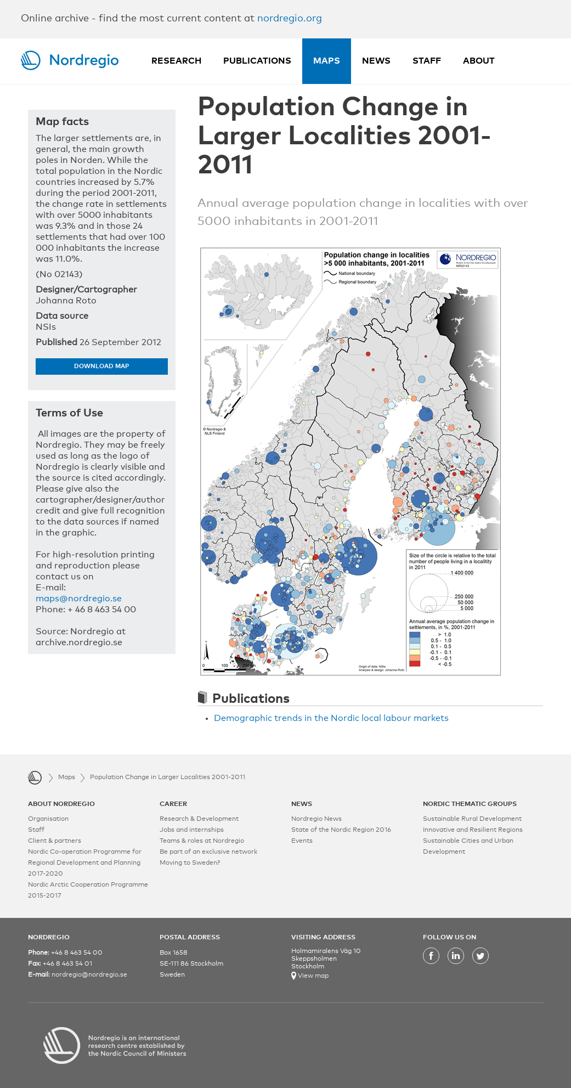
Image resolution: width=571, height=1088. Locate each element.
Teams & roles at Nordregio (202, 841)
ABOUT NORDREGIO (61, 804)
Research (176, 61)
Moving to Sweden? (190, 863)
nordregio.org (289, 19)
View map (312, 976)
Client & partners (54, 841)
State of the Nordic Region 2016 (341, 830)
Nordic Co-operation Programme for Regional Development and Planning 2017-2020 (85, 863)
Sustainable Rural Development (472, 819)
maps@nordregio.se (79, 598)
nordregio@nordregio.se (89, 975)
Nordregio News (316, 819)
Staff (426, 61)
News (376, 61)
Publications (257, 61)
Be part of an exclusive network (208, 852)
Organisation (48, 819)
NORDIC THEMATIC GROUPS (470, 804)
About (479, 61)
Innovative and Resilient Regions (473, 830)
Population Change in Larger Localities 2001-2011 (167, 777)
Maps (326, 61)
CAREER (173, 804)
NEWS (301, 804)
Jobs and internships (192, 830)
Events (302, 841)
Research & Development (199, 819)
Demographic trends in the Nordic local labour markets (331, 718)
